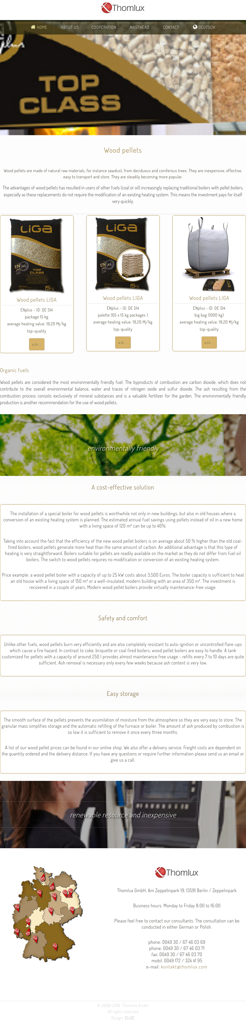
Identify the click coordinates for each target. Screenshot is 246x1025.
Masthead (139, 27)
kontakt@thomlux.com (184, 966)
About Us (70, 27)
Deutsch (206, 27)
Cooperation (103, 27)
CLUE (130, 1017)
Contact (171, 27)
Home (41, 27)
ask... (37, 344)
